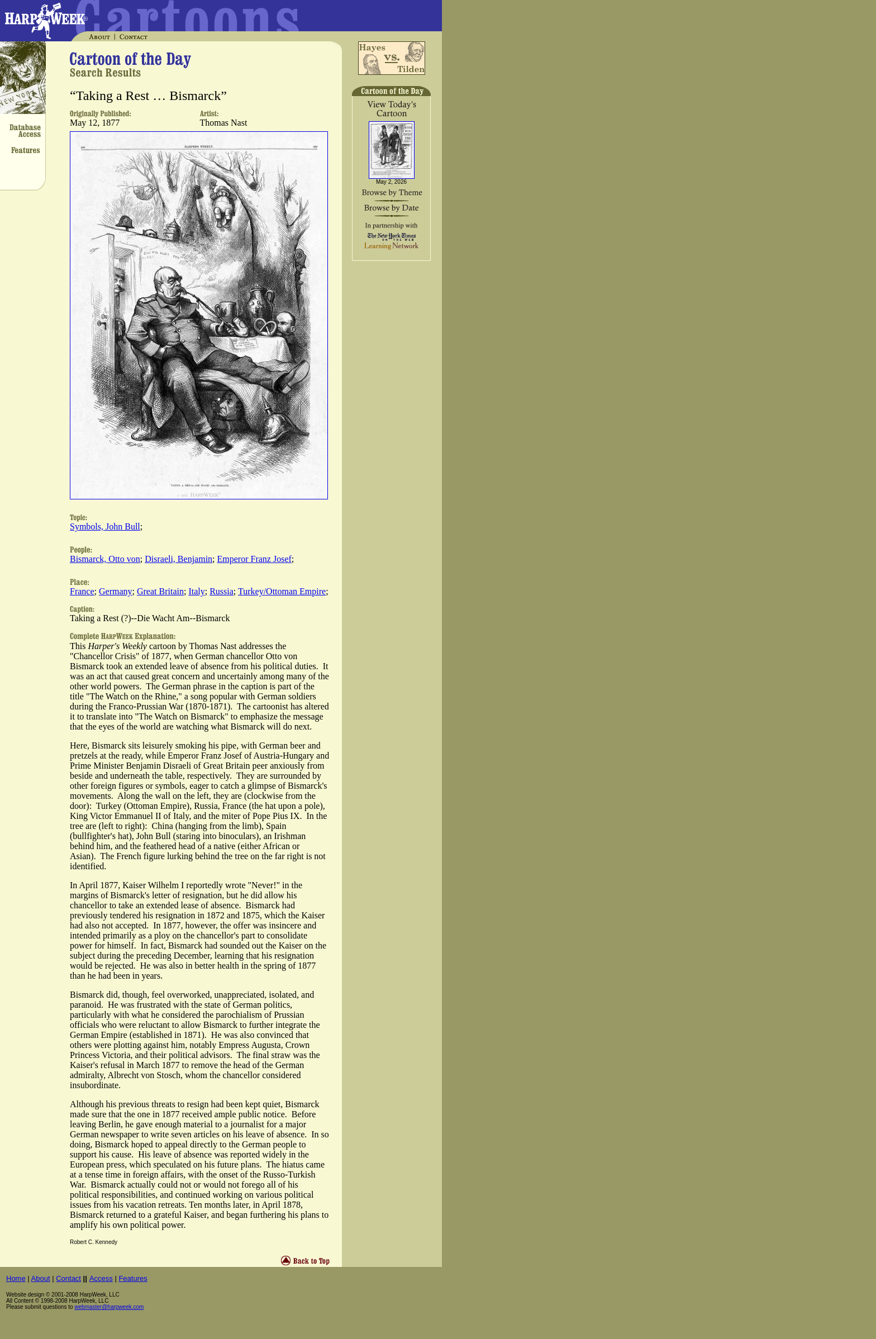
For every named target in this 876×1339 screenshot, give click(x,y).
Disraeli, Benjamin (178, 559)
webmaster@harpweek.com (109, 1307)
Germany (115, 591)
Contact (68, 1278)
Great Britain (160, 591)
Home (16, 1278)
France (82, 591)
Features (132, 1278)
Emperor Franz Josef (254, 559)
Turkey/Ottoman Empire (282, 591)
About (40, 1278)
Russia (222, 591)
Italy (196, 591)
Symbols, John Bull (105, 526)
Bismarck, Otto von (105, 559)
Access (101, 1278)
